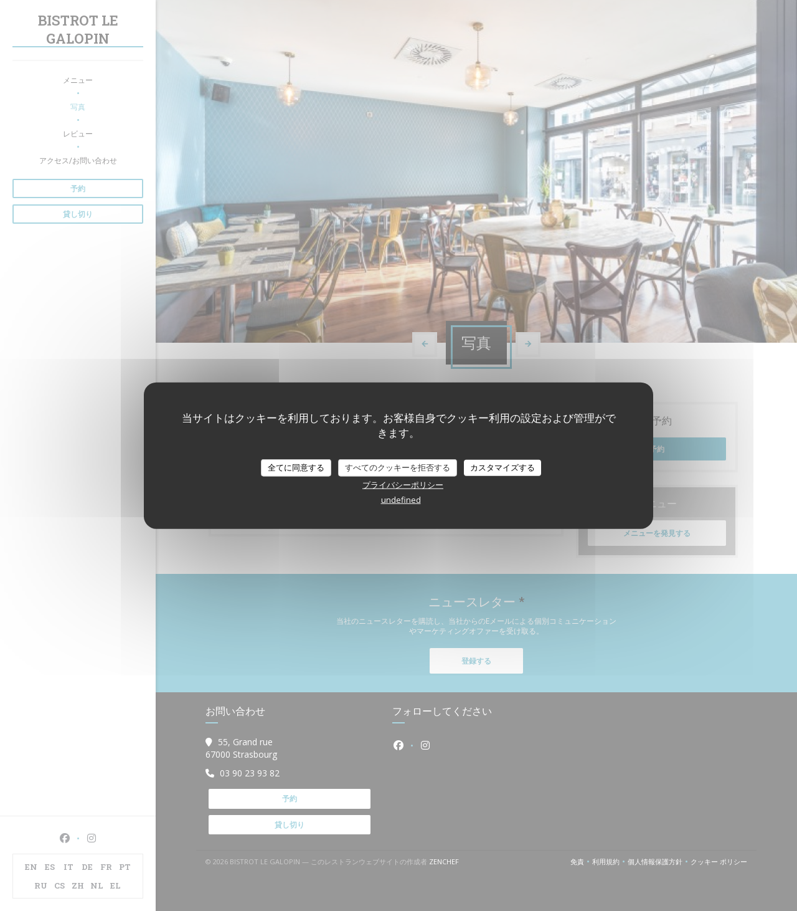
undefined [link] (401, 499)
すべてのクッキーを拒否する (397, 467)
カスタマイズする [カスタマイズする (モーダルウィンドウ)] (502, 467)
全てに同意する (296, 467)
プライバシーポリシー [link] (402, 484)
